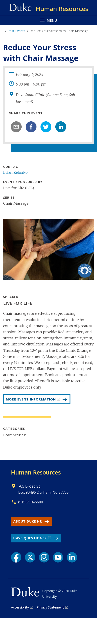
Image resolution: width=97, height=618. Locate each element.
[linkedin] (60, 126)
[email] (16, 126)
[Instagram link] (44, 557)
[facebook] (31, 126)
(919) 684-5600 (30, 502)
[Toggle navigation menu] (48, 20)
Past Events (16, 31)
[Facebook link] (16, 557)
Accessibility (20, 607)
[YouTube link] (58, 557)
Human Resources (36, 472)
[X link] (30, 557)
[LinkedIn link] (72, 557)
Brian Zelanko (15, 172)
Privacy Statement (50, 607)
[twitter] (46, 126)
